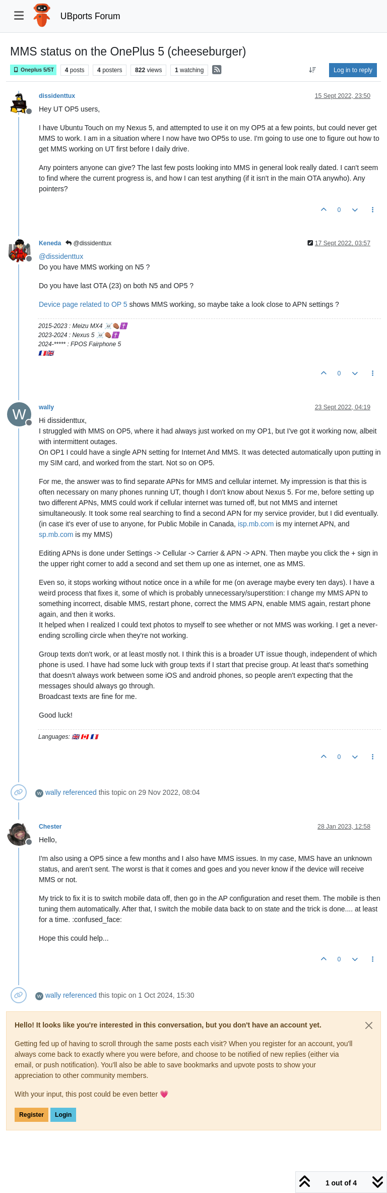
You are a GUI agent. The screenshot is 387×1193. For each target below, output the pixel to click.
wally (46, 407)
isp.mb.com (256, 524)
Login (63, 1114)
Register (31, 1114)
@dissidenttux (88, 243)
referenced (80, 792)
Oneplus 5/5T (33, 70)
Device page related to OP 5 (83, 304)
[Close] (368, 1025)
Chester (50, 826)
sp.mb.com (56, 534)
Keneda (50, 243)
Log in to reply (353, 70)
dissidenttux (57, 95)
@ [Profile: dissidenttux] (61, 256)
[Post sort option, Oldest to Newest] (312, 70)
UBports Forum (90, 16)
